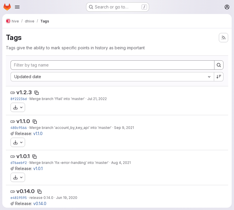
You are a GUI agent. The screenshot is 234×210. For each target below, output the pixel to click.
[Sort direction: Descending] (218, 76)
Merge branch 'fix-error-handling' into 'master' (69, 162)
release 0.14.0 (41, 197)
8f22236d (19, 99)
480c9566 (19, 127)
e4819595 (19, 197)
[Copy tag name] (36, 92)
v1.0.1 (23, 156)
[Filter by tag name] (112, 65)
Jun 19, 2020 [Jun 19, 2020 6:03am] (66, 197)
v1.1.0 (23, 121)
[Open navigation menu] (17, 7)
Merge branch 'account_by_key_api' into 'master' (70, 127)
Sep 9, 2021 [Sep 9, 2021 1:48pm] (124, 127)
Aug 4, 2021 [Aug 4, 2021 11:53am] (121, 162)
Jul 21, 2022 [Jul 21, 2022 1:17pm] (97, 99)
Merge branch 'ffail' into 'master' (57, 99)
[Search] (218, 65)
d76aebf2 (19, 162)
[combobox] (112, 76)
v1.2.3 (24, 92)
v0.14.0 (25, 191)
